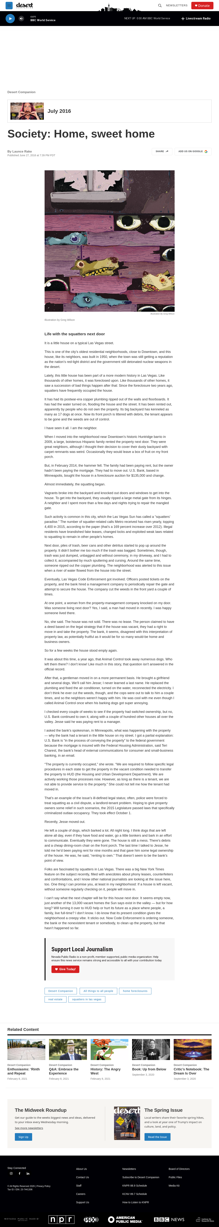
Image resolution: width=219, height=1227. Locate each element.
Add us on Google (193, 151)
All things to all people (98, 991)
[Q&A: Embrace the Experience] (68, 1049)
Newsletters (177, 5)
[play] (10, 19)
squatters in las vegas (86, 999)
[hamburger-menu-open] (9, 5)
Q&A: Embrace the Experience (64, 1071)
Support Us (82, 1202)
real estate (55, 999)
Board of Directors (179, 1169)
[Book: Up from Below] (151, 1049)
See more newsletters (29, 1128)
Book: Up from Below (149, 1069)
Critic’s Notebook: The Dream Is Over (191, 1071)
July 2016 (59, 111)
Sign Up (23, 1137)
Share (162, 151)
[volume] (21, 18)
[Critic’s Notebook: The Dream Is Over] (193, 1049)
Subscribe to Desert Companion (140, 1177)
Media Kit (174, 1185)
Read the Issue (157, 1137)
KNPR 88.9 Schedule (134, 1185)
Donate (204, 6)
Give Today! (65, 969)
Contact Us (82, 1177)
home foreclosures (135, 991)
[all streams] (196, 18)
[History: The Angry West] (110, 1049)
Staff (79, 1185)
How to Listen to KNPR (135, 1202)
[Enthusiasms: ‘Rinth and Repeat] (26, 1049)
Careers (80, 1194)
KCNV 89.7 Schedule (134, 1194)
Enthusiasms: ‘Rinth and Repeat (23, 1071)
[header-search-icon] (160, 5)
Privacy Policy (44, 1186)
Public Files (175, 1177)
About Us (81, 1169)
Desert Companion (21, 92)
